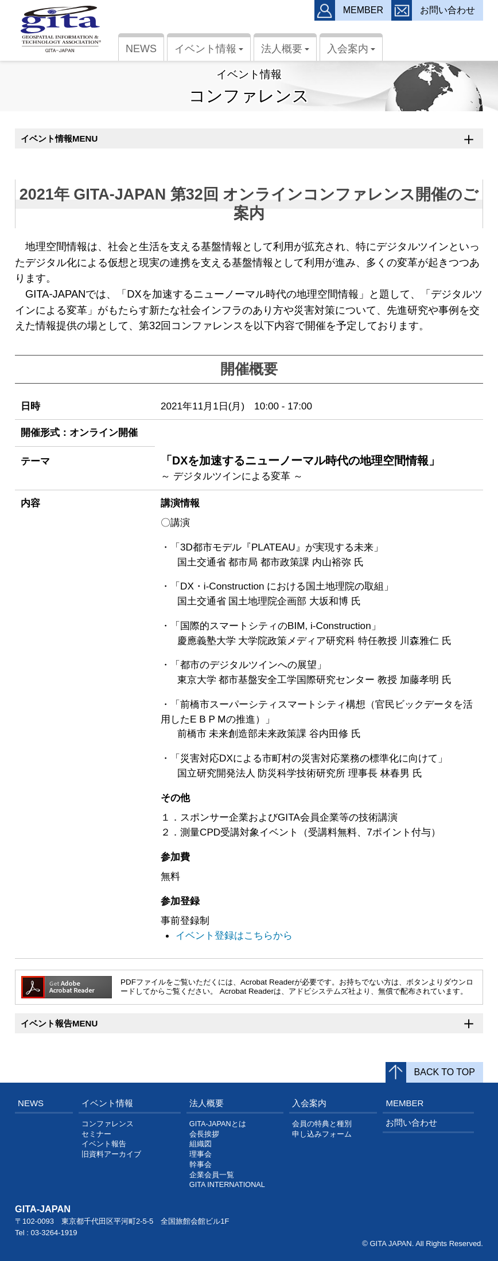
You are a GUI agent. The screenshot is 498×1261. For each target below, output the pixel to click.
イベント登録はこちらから (234, 935)
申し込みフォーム (322, 1134)
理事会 (200, 1154)
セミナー (96, 1134)
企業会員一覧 (211, 1175)
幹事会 (200, 1165)
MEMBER (404, 1103)
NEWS (141, 48)
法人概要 (287, 52)
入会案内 (353, 52)
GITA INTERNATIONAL (227, 1185)
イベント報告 (103, 1144)
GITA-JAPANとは (217, 1124)
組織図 (200, 1144)
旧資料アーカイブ (111, 1154)
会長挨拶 (204, 1134)
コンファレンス (107, 1124)
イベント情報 (210, 52)
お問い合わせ (411, 1122)
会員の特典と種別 (322, 1124)
